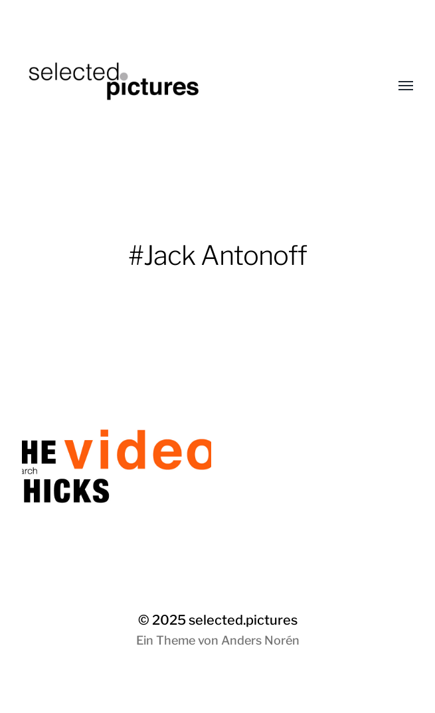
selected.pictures (243, 620)
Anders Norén (260, 640)
